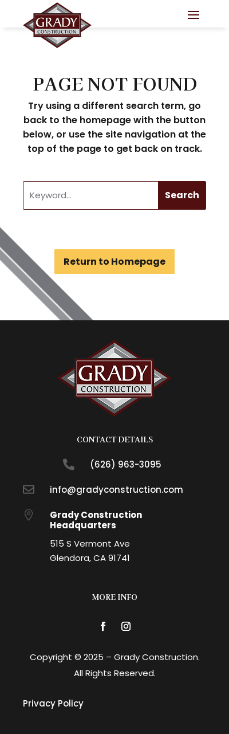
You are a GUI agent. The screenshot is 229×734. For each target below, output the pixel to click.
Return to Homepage (114, 261)
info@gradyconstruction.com (116, 490)
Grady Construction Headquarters (96, 520)
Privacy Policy (53, 703)
